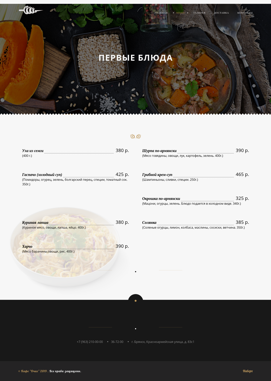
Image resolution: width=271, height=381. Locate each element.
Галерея (199, 12)
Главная (161, 12)
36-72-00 (117, 342)
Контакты (245, 12)
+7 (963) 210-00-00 (90, 342)
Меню (180, 12)
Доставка (221, 12)
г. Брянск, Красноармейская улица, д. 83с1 (163, 342)
